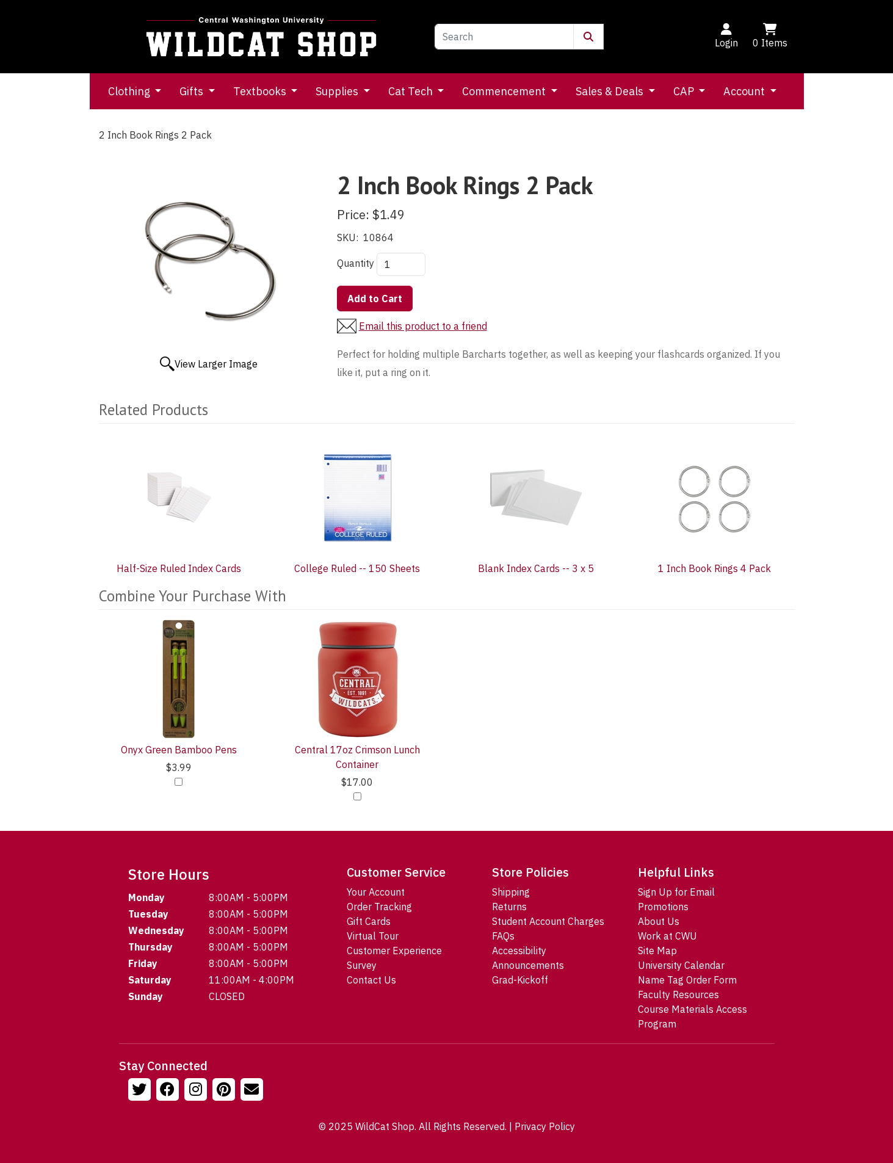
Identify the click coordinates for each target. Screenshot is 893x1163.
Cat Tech (411, 91)
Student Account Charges (548, 921)
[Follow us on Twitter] (141, 1091)
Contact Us (371, 980)
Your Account (376, 892)
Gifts (192, 91)
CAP (684, 91)
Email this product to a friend (423, 326)
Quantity (355, 263)
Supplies (338, 91)
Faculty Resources (678, 994)
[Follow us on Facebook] (169, 1091)
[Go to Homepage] (261, 36)
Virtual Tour (373, 936)
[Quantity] (401, 264)
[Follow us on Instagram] (197, 1091)
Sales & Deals (611, 91)
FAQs (503, 936)
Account (745, 91)
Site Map (657, 950)
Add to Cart (374, 298)
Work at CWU (667, 936)
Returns (509, 906)
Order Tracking (379, 906)
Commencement (505, 91)
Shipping (511, 892)
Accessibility (519, 950)
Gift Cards (369, 921)
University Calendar (681, 965)
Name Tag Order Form (687, 980)
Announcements (528, 965)
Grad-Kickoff (520, 980)
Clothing (130, 91)
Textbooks (261, 91)
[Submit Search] (588, 36)
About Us (658, 921)
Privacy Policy (545, 1126)
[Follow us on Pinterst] (225, 1091)
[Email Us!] (253, 1091)
